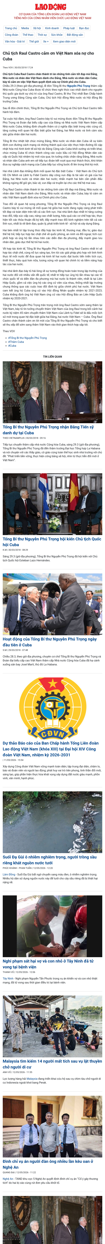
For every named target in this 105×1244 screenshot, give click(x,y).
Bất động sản (75, 34)
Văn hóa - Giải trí (15, 41)
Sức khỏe (56, 34)
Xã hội (37, 28)
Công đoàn (11, 34)
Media (25, 28)
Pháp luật (69, 28)
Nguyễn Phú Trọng (78, 85)
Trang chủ (11, 28)
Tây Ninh (8, 978)
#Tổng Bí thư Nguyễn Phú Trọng (27, 338)
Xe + (46, 41)
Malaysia (32, 1078)
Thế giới (34, 41)
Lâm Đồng (9, 874)
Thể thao (28, 34)
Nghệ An (8, 1178)
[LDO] (52, 392)
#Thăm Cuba (16, 342)
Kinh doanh (52, 28)
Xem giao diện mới (64, 41)
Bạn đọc (84, 28)
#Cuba (12, 345)
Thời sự (42, 34)
